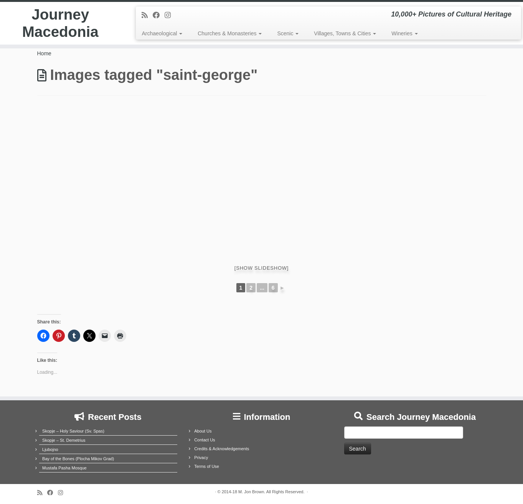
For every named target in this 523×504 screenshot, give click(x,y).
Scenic (288, 33)
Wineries (404, 33)
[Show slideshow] (261, 268)
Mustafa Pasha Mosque (64, 468)
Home (44, 53)
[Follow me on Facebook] (159, 15)
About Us (202, 431)
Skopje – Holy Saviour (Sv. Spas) (73, 431)
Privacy (201, 457)
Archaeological (162, 33)
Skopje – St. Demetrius (64, 440)
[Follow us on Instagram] (170, 15)
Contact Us (204, 440)
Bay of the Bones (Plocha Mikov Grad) (78, 458)
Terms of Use (206, 466)
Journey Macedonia (60, 24)
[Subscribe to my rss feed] (147, 15)
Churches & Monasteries (230, 33)
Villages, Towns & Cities (345, 33)
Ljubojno (50, 449)
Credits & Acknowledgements (221, 448)
